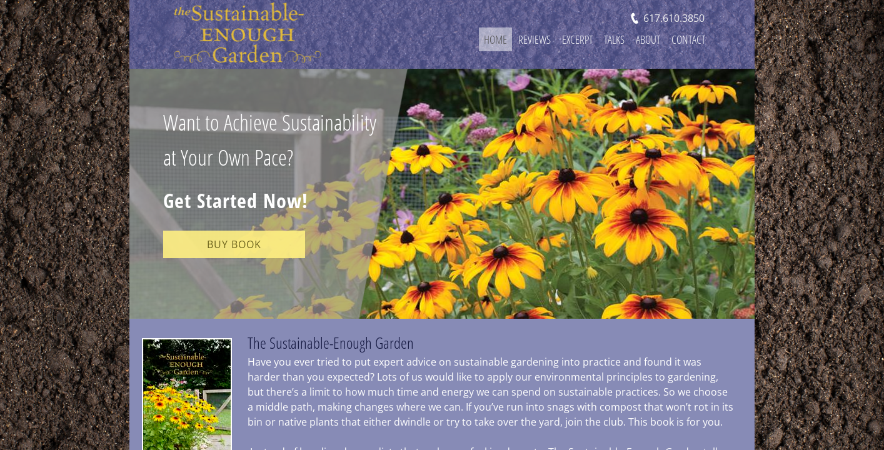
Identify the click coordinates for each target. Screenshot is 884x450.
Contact (688, 39)
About (648, 39)
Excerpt (577, 39)
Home (495, 39)
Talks (614, 39)
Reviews (534, 39)
